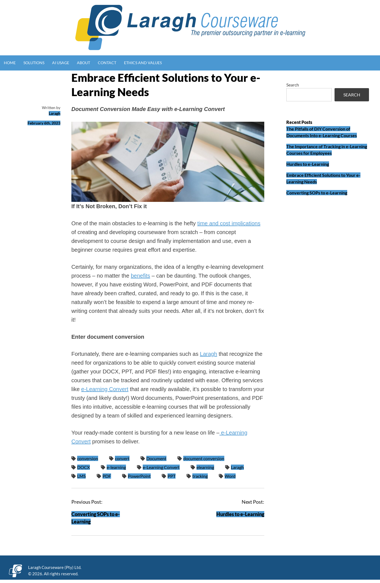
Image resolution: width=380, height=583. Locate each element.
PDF (107, 476)
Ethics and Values (143, 62)
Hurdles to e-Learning (240, 514)
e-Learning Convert (104, 389)
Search (292, 84)
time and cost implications (228, 223)
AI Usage (60, 62)
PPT (172, 476)
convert (122, 458)
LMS (81, 476)
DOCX (83, 467)
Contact (107, 62)
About (83, 62)
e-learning (116, 467)
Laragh (54, 113)
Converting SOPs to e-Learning (316, 192)
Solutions (33, 62)
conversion (87, 458)
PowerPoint (139, 476)
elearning (205, 467)
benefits (140, 276)
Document (156, 458)
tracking (200, 476)
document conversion (203, 458)
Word (230, 476)
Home (10, 62)
